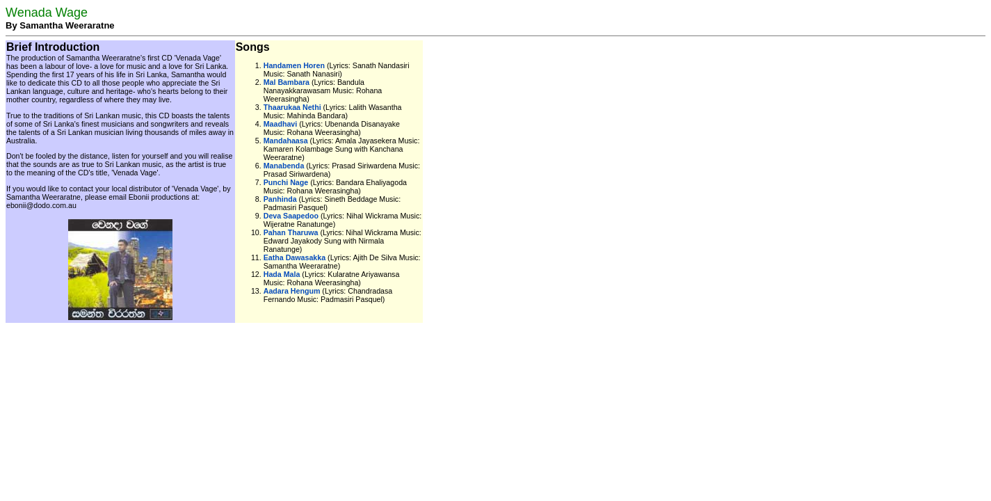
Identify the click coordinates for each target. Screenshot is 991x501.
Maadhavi (281, 124)
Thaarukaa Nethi (292, 107)
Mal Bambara (286, 82)
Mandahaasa (286, 140)
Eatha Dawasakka (294, 257)
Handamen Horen (294, 65)
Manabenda (284, 165)
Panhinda (280, 199)
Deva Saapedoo (291, 216)
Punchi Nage (286, 182)
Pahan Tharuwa (291, 232)
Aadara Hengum (292, 291)
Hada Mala (282, 274)
